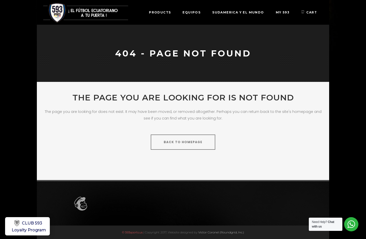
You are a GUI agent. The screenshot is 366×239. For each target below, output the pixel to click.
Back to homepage (183, 142)
